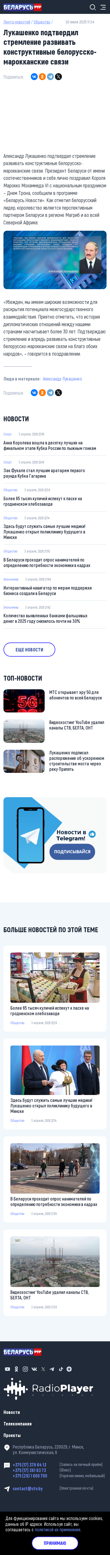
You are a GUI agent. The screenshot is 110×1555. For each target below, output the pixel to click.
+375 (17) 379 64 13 (60, 1464)
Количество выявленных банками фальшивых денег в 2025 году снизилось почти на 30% (45, 618)
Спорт (7, 434)
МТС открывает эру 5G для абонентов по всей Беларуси (75, 694)
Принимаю (55, 1543)
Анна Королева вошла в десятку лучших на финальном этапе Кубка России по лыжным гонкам (49, 445)
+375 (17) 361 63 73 (60, 1470)
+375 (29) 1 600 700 (60, 1475)
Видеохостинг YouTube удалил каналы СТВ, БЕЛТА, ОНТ (76, 724)
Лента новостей (16, 21)
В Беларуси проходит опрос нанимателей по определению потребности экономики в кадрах (46, 562)
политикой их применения (57, 1529)
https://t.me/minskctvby (25, 801)
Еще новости (29, 649)
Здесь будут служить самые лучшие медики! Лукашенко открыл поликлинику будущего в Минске (44, 531)
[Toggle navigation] (101, 7)
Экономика (10, 579)
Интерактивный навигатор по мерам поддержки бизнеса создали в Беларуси (47, 590)
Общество (42, 21)
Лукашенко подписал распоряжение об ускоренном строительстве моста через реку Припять (76, 761)
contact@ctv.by (60, 1488)
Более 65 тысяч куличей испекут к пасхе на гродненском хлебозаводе (42, 501)
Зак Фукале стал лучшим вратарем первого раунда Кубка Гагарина (44, 473)
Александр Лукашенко (62, 378)
